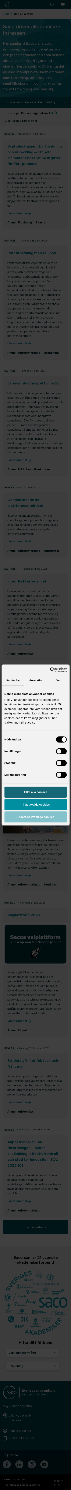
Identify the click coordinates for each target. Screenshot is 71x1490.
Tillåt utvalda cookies (35, 804)
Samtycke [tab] (13, 680)
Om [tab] (58, 680)
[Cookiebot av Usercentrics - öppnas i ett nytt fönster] (50, 669)
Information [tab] (36, 680)
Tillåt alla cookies (35, 792)
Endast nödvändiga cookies (35, 816)
